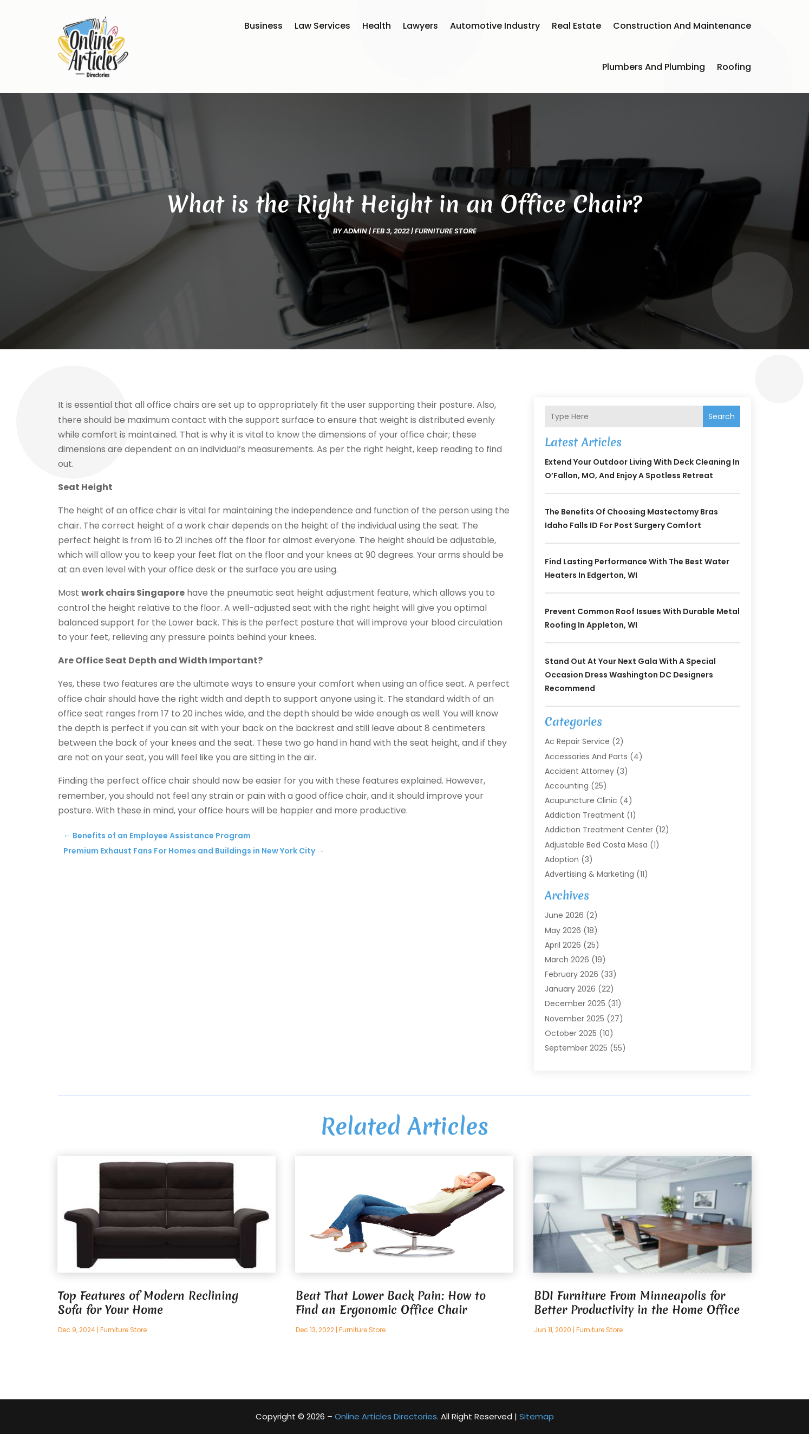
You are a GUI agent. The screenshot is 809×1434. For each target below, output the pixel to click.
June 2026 (564, 915)
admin (355, 231)
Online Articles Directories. (387, 1416)
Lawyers (420, 25)
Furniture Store (446, 231)
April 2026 (563, 945)
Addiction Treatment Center (599, 829)
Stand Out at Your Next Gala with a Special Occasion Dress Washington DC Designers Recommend (630, 675)
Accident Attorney (579, 771)
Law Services (322, 25)
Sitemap (536, 1416)
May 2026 (563, 930)
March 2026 (567, 959)
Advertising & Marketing (589, 874)
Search (721, 416)
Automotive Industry (495, 25)
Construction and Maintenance (682, 25)
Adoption (562, 859)
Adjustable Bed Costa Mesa (596, 844)
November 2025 (574, 1018)
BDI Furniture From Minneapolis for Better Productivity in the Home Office (637, 1303)
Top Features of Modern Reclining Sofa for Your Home (148, 1303)
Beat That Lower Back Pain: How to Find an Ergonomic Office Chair (391, 1303)
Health (376, 25)
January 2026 (570, 988)
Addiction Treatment (584, 815)
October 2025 (571, 1033)
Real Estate (576, 25)
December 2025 (575, 1003)
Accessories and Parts (586, 756)
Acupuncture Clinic (581, 800)
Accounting (567, 785)
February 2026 (571, 974)
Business (263, 25)
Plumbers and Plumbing (653, 67)
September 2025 (576, 1047)
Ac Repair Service (577, 741)
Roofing (734, 67)
